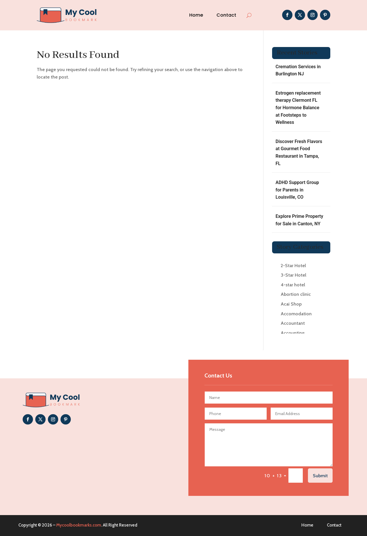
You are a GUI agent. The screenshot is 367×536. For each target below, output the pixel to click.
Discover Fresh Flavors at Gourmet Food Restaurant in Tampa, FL (299, 152)
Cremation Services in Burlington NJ (298, 70)
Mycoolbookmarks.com (78, 525)
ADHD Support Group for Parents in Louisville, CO (297, 190)
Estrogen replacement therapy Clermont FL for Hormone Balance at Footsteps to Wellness (298, 107)
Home (196, 15)
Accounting (292, 333)
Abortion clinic (296, 294)
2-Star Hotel (293, 265)
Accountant (293, 323)
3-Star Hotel (293, 275)
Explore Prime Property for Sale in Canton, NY (299, 220)
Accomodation (296, 313)
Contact (226, 15)
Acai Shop (291, 304)
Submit (320, 475)
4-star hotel (293, 284)
